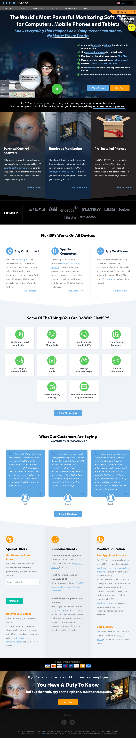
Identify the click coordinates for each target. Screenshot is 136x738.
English (127, 3)
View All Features (68, 412)
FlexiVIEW (91, 67)
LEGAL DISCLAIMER (39, 733)
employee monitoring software (63, 171)
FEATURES (22, 8)
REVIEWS (55, 8)
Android (96, 45)
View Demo (98, 88)
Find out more (33, 187)
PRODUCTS (8, 8)
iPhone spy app (109, 279)
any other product (119, 59)
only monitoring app (95, 52)
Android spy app (21, 259)
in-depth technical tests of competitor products (113, 568)
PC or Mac (122, 56)
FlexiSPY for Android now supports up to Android (67, 587)
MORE (86, 8)
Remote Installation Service (104, 63)
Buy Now (119, 88)
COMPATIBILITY (39, 8)
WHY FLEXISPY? (71, 8)
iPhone (107, 45)
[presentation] (27, 592)
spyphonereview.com (106, 603)
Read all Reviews (68, 514)
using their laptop (59, 610)
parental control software (15, 167)
